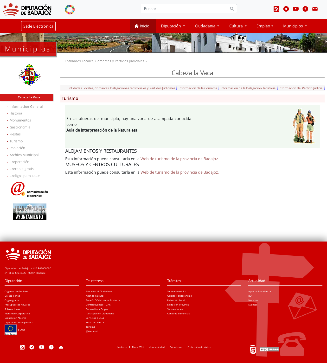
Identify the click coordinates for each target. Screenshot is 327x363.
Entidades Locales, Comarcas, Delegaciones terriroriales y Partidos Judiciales (121, 88)
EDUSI (15, 329)
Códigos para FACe (25, 175)
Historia (16, 113)
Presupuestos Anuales (17, 304)
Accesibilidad (157, 347)
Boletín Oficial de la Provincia (103, 300)
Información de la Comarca (198, 88)
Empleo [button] (263, 26)
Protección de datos (199, 347)
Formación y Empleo (97, 309)
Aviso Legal (176, 347)
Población (17, 148)
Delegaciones (12, 295)
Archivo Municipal (24, 155)
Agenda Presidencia (259, 291)
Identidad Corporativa (17, 313)
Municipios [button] (293, 26)
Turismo (16, 141)
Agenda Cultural (95, 295)
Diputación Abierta (15, 317)
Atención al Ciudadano (99, 291)
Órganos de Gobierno (17, 291)
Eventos (252, 304)
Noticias (253, 300)
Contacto (122, 347)
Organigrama (12, 300)
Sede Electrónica (38, 26)
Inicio (142, 26)
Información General (26, 106)
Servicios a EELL (95, 317)
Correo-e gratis (22, 168)
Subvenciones (12, 309)
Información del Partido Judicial (301, 88)
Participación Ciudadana (100, 313)
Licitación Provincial (178, 304)
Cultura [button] (236, 26)
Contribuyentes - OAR (98, 304)
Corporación (19, 161)
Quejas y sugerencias (179, 295)
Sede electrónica (176, 291)
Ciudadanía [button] (205, 26)
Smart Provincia (95, 322)
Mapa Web (138, 347)
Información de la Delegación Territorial (248, 88)
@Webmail (92, 331)
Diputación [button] (171, 26)
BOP (250, 295)
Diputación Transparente (19, 322)
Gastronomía (20, 127)
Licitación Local (176, 300)
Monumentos (20, 120)
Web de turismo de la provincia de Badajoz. (180, 158)
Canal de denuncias (178, 313)
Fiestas (15, 134)
